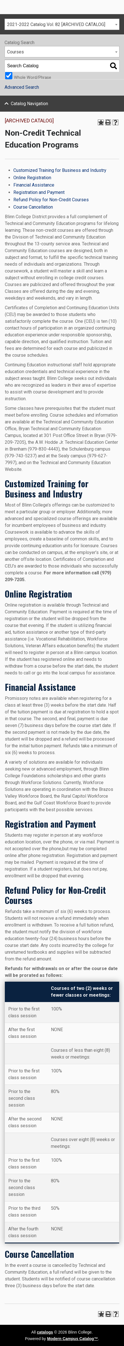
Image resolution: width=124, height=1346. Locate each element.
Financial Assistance (33, 185)
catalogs (45, 1332)
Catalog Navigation (29, 103)
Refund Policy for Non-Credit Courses (51, 199)
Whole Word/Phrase (32, 77)
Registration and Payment (39, 192)
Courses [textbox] (15, 52)
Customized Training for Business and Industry (59, 170)
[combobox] (62, 24)
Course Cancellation (33, 207)
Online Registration (32, 177)
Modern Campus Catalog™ (72, 1338)
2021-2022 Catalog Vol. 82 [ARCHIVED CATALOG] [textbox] (56, 24)
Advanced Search (22, 87)
